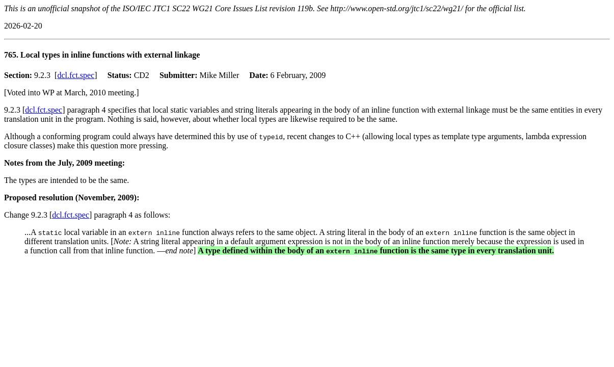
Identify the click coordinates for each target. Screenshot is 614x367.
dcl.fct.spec (75, 75)
